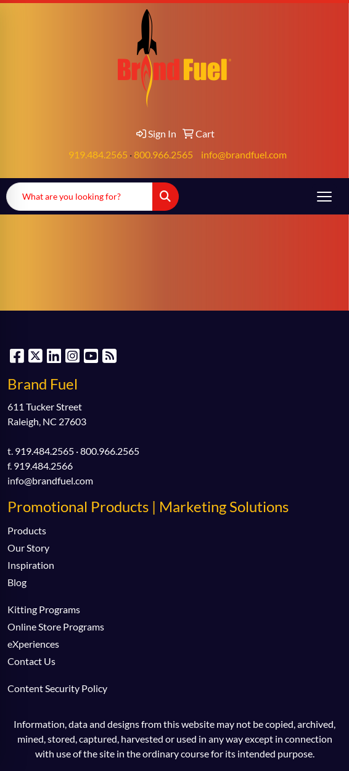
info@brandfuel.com (244, 154)
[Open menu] (324, 196)
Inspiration (30, 565)
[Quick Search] (79, 196)
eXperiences (33, 644)
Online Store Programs (55, 626)
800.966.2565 (163, 154)
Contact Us (31, 661)
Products (26, 530)
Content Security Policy (57, 688)
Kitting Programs (43, 609)
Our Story (28, 547)
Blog (17, 582)
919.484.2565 (98, 154)
